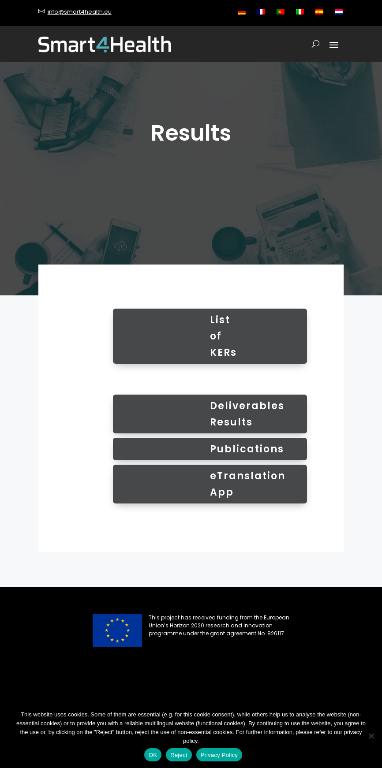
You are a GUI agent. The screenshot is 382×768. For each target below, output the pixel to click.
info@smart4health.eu (80, 11)
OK (153, 755)
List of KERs (223, 336)
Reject (178, 755)
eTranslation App (247, 484)
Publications (247, 449)
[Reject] (371, 735)
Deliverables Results (247, 414)
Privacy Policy (219, 755)
